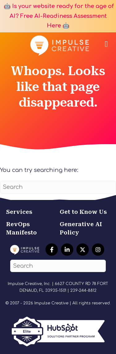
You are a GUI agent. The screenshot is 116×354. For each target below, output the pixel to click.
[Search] (58, 187)
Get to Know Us (83, 212)
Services (19, 212)
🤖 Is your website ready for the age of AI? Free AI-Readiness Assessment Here (58, 16)
